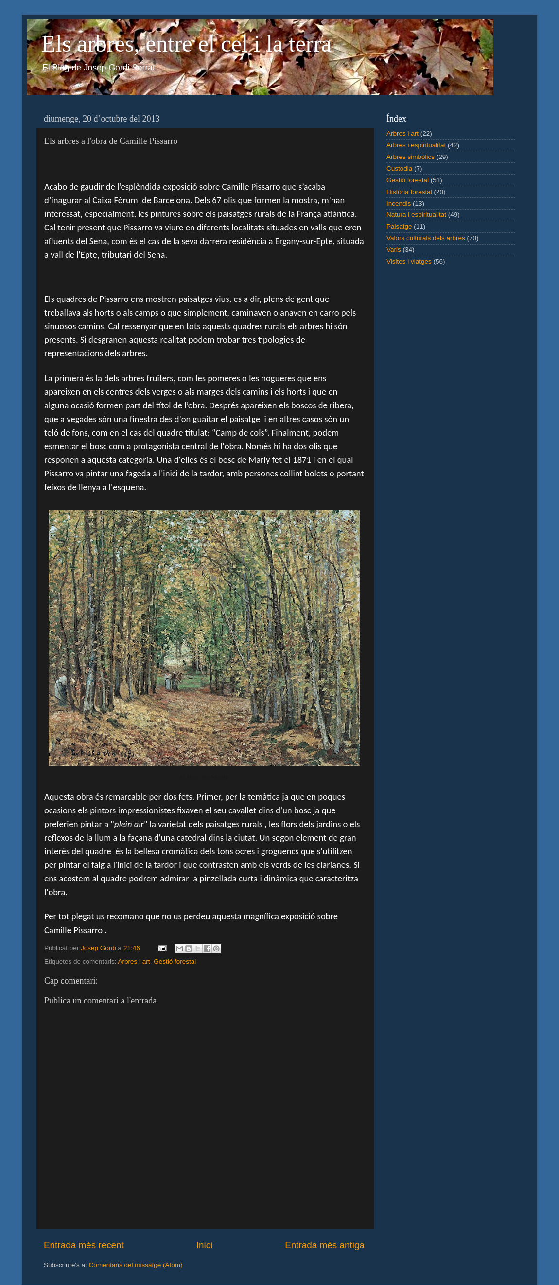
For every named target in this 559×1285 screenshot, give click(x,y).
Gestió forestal (175, 961)
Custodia (399, 168)
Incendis (398, 203)
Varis (393, 249)
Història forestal (409, 191)
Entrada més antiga (325, 1245)
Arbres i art (134, 961)
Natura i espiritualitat (416, 214)
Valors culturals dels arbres (425, 238)
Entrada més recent (84, 1245)
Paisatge (399, 226)
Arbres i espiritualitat (416, 145)
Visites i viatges (409, 261)
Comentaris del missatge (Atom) (136, 1264)
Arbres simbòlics (410, 156)
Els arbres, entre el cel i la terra (186, 43)
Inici (204, 1245)
